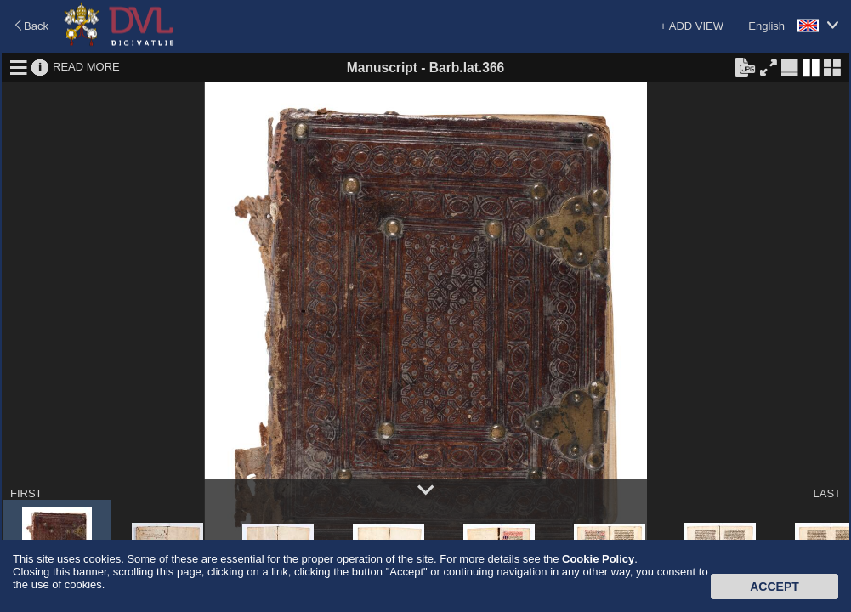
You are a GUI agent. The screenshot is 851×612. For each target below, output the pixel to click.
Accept (774, 586)
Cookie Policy (598, 558)
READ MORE (86, 66)
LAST (827, 493)
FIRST (26, 493)
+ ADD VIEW (691, 26)
